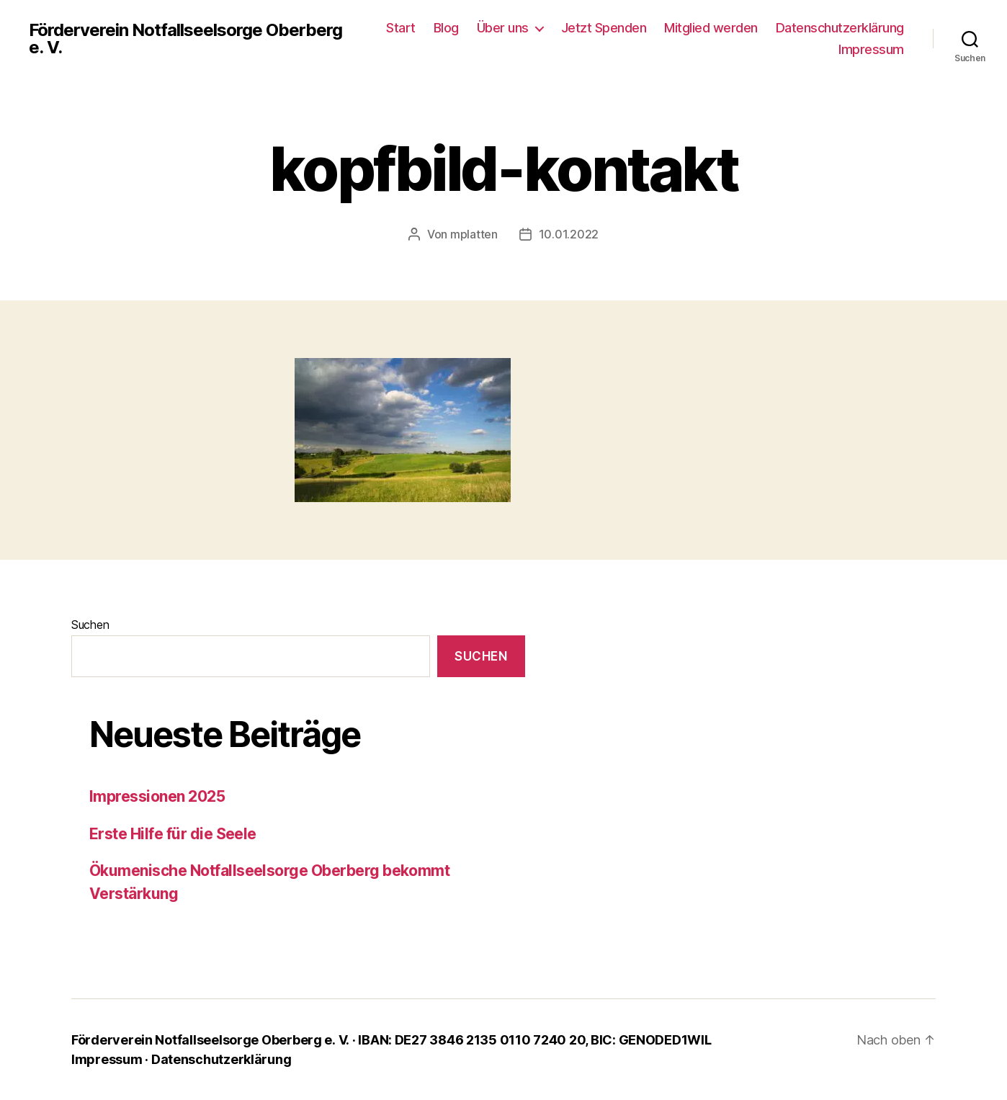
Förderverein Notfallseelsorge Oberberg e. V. (185, 39)
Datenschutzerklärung (840, 27)
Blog (446, 27)
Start (401, 27)
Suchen (90, 624)
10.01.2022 (569, 234)
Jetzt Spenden (604, 27)
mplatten (474, 234)
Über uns (503, 27)
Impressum (871, 49)
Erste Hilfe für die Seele (172, 834)
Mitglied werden (711, 27)
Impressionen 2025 (157, 796)
